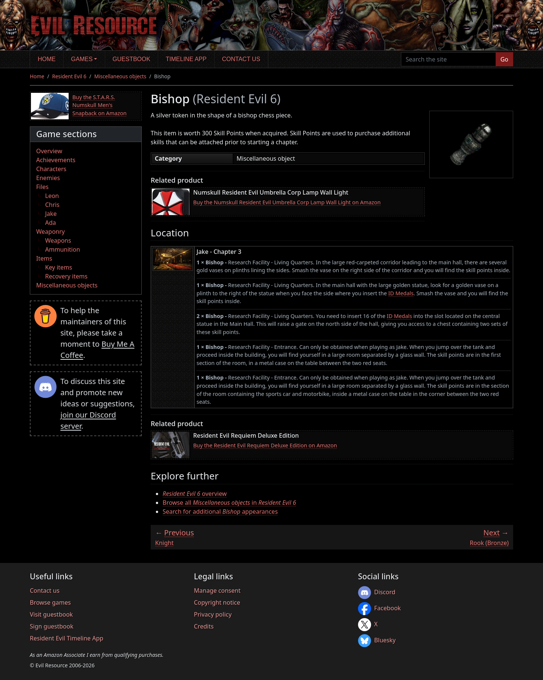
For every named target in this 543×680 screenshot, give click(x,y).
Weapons (58, 240)
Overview (49, 151)
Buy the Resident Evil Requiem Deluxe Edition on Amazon (265, 445)
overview (195, 493)
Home (47, 59)
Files (42, 187)
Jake (51, 214)
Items (44, 258)
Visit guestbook (51, 614)
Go (504, 59)
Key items (58, 267)
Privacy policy (213, 614)
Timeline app (186, 59)
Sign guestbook (51, 626)
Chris (52, 205)
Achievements (55, 160)
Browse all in (229, 502)
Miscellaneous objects (120, 76)
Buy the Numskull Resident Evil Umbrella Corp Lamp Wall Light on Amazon (287, 202)
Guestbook (131, 59)
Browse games (50, 602)
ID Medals (401, 293)
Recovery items (66, 276)
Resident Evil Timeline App (66, 638)
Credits (204, 626)
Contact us (241, 59)
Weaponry (50, 231)
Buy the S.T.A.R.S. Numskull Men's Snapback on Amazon (99, 105)
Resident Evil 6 (69, 76)
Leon (52, 196)
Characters (51, 169)
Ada (50, 222)
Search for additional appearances (220, 511)
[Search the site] (448, 59)
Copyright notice (217, 602)
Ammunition (62, 249)
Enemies (48, 178)
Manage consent (217, 590)
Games (82, 59)
